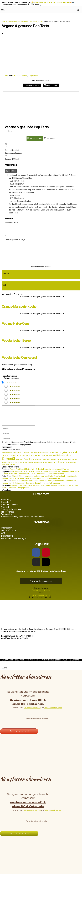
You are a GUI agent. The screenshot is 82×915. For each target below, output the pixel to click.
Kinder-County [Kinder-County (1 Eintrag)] (14, 459)
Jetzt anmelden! (19, 735)
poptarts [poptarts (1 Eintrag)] (20, 463)
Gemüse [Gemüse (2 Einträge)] (45, 456)
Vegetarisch (33, 75)
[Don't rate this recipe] (2, 382)
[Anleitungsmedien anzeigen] (8, 171)
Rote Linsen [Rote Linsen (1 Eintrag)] (46, 463)
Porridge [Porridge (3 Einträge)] (28, 463)
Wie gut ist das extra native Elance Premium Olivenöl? (29, 288)
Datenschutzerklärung (41, 594)
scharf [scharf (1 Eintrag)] (57, 463)
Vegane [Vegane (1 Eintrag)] (45, 466)
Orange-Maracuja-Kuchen (20, 306)
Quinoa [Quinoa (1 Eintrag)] (40, 463)
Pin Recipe (49, 139)
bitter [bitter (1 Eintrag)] (6, 456)
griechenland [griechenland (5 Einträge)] (69, 456)
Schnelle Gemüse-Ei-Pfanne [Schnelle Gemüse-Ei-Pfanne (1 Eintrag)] (68, 463)
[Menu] (3, 9)
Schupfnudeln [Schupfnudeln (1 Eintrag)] (11, 466)
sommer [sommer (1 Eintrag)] (25, 466)
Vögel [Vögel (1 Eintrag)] (3, 468)
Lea (5, 75)
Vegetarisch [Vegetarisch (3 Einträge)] (53, 466)
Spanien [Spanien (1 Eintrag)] (30, 466)
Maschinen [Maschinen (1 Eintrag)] (52, 459)
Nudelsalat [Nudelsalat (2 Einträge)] (61, 459)
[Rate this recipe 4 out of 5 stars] (6, 398)
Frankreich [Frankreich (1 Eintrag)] (26, 456)
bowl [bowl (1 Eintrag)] (9, 456)
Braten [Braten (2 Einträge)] (14, 456)
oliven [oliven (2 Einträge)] (68, 459)
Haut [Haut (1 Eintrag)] (3, 459)
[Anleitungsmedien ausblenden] (14, 171)
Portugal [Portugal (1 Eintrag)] (35, 463)
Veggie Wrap (8, 277)
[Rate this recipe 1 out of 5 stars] (6, 386)
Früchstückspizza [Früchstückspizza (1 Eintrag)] (35, 456)
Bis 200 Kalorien (36, 21)
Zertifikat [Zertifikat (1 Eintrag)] (12, 468)
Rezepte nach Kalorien (18, 21)
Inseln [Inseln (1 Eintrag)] (7, 459)
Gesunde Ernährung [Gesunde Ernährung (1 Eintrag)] (55, 456)
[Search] (78, 9)
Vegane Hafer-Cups (15, 323)
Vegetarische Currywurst (19, 357)
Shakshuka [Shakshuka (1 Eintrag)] (18, 466)
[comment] (20, 417)
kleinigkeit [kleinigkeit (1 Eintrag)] (22, 459)
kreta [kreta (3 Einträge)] (33, 459)
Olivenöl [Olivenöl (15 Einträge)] (8, 462)
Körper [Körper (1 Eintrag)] (38, 459)
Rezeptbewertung (9, 376)
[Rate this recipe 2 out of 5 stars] (6, 390)
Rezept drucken (51, 85)
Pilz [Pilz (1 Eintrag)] (17, 463)
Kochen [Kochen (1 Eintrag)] (28, 459)
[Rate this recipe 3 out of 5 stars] (6, 394)
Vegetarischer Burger (17, 340)
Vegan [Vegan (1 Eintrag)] (40, 466)
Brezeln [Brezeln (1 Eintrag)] (19, 456)
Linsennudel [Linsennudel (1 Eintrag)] (45, 459)
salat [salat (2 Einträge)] (53, 463)
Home (4, 21)
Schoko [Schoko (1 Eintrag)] (4, 466)
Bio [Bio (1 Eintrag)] (3, 456)
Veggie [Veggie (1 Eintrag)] (62, 466)
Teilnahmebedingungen (40, 599)
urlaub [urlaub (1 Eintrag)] (36, 466)
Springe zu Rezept (32, 85)
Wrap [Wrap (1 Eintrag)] (7, 468)
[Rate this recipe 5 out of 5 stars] (6, 402)
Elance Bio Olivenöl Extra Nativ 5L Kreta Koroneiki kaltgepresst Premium (40, 473)
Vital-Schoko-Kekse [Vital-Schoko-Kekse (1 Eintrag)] (70, 466)
